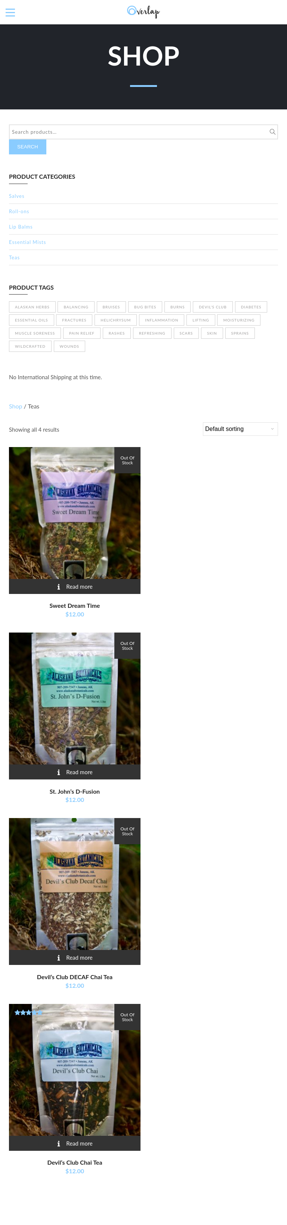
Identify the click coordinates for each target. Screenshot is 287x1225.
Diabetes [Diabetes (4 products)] (251, 307)
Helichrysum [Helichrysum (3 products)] (116, 320)
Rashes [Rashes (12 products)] (117, 333)
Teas (14, 257)
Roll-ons (19, 211)
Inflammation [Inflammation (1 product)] (161, 320)
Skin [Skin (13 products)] (212, 333)
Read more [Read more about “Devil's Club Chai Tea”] (79, 1143)
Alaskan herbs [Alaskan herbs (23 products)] (32, 307)
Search (27, 147)
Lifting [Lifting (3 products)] (200, 320)
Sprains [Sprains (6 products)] (240, 333)
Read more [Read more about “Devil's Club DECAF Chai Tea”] (79, 957)
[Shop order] (240, 429)
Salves (17, 196)
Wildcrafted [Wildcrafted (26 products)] (30, 346)
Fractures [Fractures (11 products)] (74, 320)
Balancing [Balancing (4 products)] (76, 307)
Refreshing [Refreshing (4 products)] (152, 333)
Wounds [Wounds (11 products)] (69, 346)
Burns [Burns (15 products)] (177, 307)
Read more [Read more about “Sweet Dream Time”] (79, 586)
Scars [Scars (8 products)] (186, 333)
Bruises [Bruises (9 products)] (111, 307)
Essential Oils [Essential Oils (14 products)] (31, 320)
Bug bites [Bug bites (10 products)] (145, 307)
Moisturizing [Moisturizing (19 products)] (238, 320)
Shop (15, 406)
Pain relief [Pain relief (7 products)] (82, 333)
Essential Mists (27, 242)
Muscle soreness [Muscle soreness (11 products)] (35, 333)
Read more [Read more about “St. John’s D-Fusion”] (79, 772)
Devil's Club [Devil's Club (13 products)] (213, 307)
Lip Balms (21, 227)
